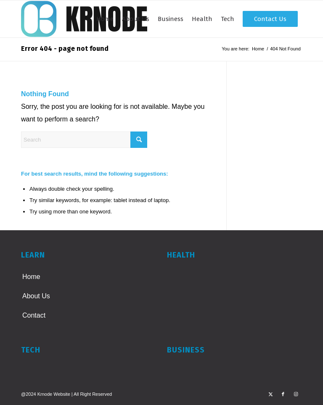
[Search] (84, 139)
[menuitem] (105, 18)
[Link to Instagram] (295, 394)
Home (31, 276)
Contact (33, 315)
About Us (36, 296)
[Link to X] (270, 394)
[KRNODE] (84, 18)
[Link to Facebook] (283, 394)
